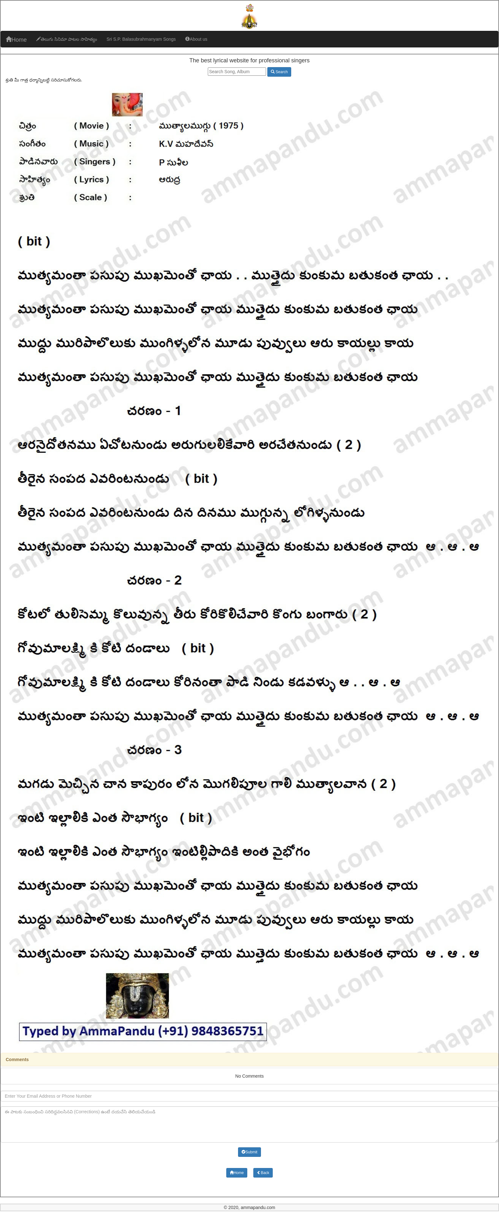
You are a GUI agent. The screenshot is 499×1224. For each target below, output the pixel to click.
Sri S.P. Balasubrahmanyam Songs (141, 39)
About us (196, 39)
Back (263, 1173)
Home (16, 39)
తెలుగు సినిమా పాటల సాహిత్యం (66, 39)
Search (279, 72)
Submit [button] (249, 1152)
